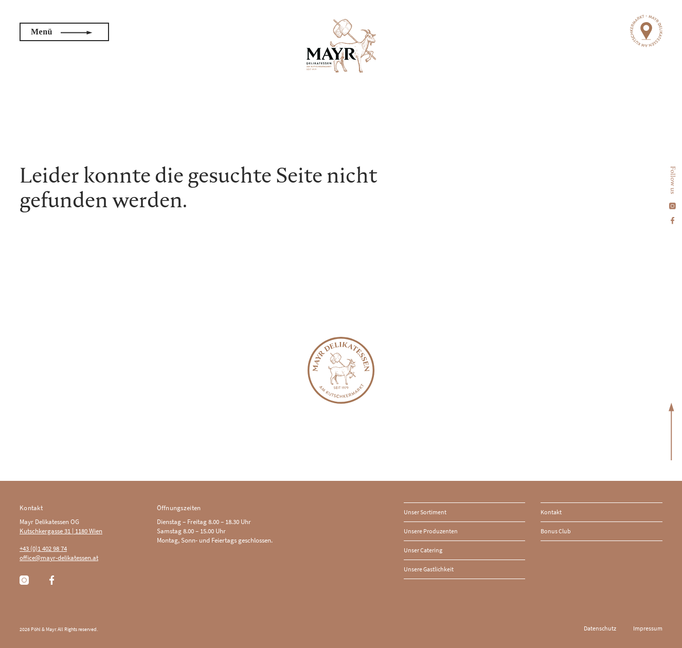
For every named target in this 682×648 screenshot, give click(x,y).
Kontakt (551, 512)
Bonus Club (556, 531)
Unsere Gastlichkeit (429, 569)
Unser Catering (423, 550)
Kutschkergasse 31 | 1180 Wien (61, 531)
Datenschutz (600, 628)
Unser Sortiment (425, 512)
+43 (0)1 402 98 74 (43, 548)
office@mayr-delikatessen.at (59, 557)
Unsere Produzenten (431, 531)
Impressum (647, 628)
